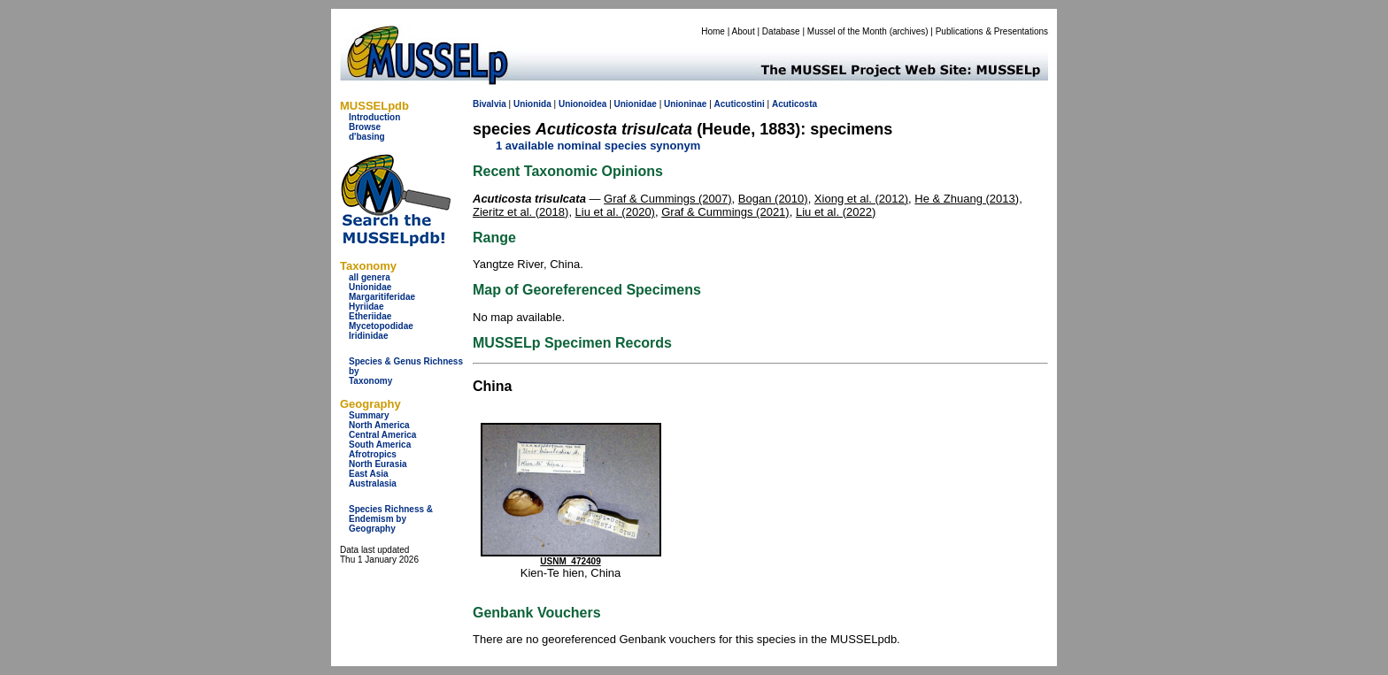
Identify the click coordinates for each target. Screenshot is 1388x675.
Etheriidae (370, 316)
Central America (382, 435)
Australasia (373, 483)
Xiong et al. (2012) (861, 198)
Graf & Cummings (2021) (725, 212)
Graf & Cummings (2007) (668, 198)
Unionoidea (582, 104)
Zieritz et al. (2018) (520, 212)
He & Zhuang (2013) (966, 198)
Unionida (532, 104)
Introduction (374, 117)
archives (908, 31)
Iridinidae (368, 336)
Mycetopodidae (381, 326)
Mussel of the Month (847, 31)
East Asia (369, 474)
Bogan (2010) (773, 198)
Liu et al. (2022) (835, 212)
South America (380, 444)
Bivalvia (489, 104)
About (743, 31)
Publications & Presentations (992, 31)
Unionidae (370, 287)
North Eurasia (378, 464)
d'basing (367, 137)
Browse (365, 127)
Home (713, 31)
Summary (369, 415)
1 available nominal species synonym (598, 145)
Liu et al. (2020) (615, 212)
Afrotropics (373, 454)
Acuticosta (794, 104)
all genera (369, 277)
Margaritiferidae (382, 297)
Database (781, 31)
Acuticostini (739, 104)
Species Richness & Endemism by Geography (391, 518)
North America (379, 425)
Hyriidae (366, 306)
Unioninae (685, 104)
